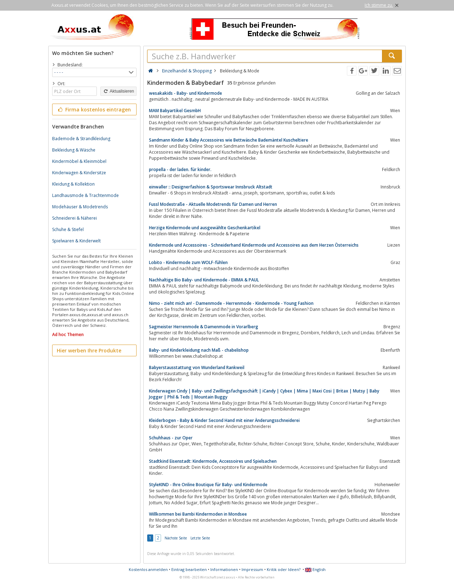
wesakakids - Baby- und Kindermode (185, 93)
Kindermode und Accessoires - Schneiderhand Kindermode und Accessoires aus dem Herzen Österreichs (254, 245)
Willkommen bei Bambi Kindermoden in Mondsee (198, 514)
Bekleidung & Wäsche (73, 150)
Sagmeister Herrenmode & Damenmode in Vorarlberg (203, 327)
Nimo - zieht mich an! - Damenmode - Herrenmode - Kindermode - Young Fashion (231, 303)
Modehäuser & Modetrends (80, 207)
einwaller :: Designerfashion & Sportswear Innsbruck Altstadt (210, 187)
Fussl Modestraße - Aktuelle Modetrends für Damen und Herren (213, 204)
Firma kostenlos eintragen (94, 109)
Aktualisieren (118, 91)
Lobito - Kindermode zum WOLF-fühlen (188, 262)
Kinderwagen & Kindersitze (79, 173)
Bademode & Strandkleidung (81, 139)
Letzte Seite (200, 538)
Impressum (252, 569)
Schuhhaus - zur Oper (171, 438)
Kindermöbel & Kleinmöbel (79, 161)
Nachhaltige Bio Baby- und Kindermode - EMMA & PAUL (204, 280)
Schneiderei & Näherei (74, 218)
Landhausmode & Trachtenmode (85, 195)
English (315, 569)
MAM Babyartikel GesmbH (175, 111)
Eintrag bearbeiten (189, 569)
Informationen (224, 569)
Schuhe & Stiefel (68, 229)
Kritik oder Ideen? (283, 569)
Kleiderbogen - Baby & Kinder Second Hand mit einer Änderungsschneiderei (224, 420)
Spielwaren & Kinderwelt (76, 241)
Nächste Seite (176, 538)
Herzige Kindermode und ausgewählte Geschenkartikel (204, 228)
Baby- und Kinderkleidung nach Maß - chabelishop (199, 350)
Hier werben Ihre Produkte (89, 350)
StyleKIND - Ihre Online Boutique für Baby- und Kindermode (208, 485)
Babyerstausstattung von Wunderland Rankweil (196, 367)
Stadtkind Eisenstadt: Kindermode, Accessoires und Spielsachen (213, 461)
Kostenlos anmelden (148, 569)
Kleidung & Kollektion (73, 184)
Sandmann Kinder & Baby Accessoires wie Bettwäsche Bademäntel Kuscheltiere (228, 140)
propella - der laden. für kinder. (180, 169)
